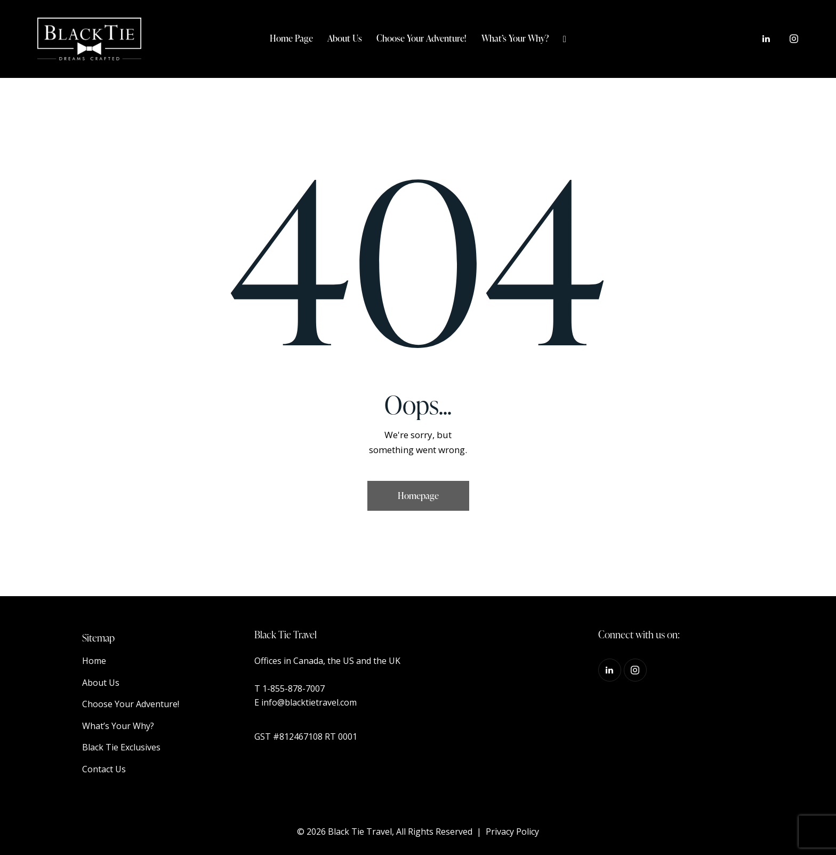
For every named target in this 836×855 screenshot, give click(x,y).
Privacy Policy (512, 831)
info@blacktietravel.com (309, 702)
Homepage (418, 495)
